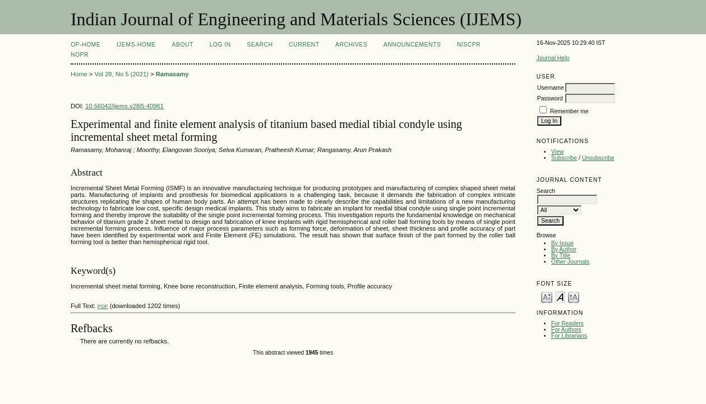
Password (550, 98)
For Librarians (569, 336)
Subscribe (564, 158)
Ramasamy (172, 74)
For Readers (567, 323)
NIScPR (469, 45)
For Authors (566, 330)
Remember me (569, 111)
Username (550, 88)
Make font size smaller (546, 296)
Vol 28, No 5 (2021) (121, 74)
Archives (351, 45)
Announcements (412, 45)
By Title (560, 255)
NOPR (80, 55)
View (557, 152)
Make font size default (560, 296)
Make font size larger (573, 296)
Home (79, 74)
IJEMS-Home (136, 45)
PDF (103, 306)
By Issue (562, 243)
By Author (563, 249)
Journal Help (553, 58)
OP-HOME (85, 45)
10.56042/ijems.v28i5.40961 (124, 106)
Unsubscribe (598, 158)
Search (260, 45)
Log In (219, 45)
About (182, 45)
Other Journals (570, 262)
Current (304, 45)
